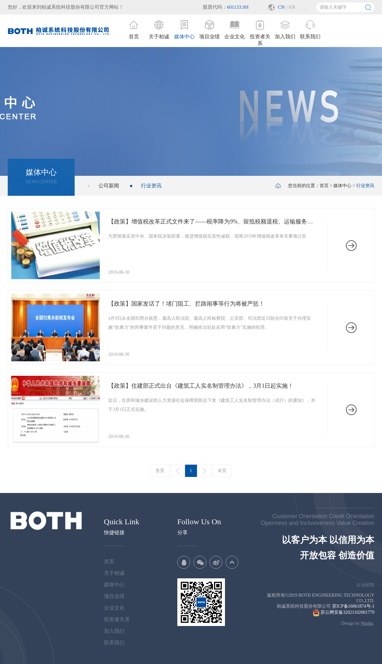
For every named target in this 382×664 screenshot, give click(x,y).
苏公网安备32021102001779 (343, 612)
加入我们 (114, 631)
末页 (222, 470)
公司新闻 (108, 185)
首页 (324, 185)
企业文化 (114, 608)
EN (292, 7)
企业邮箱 (365, 585)
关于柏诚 (114, 573)
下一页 (204, 471)
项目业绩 (114, 596)
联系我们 (114, 642)
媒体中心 (342, 185)
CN (281, 7)
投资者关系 (117, 619)
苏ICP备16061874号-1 (353, 606)
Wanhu (366, 623)
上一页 (178, 471)
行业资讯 (151, 185)
